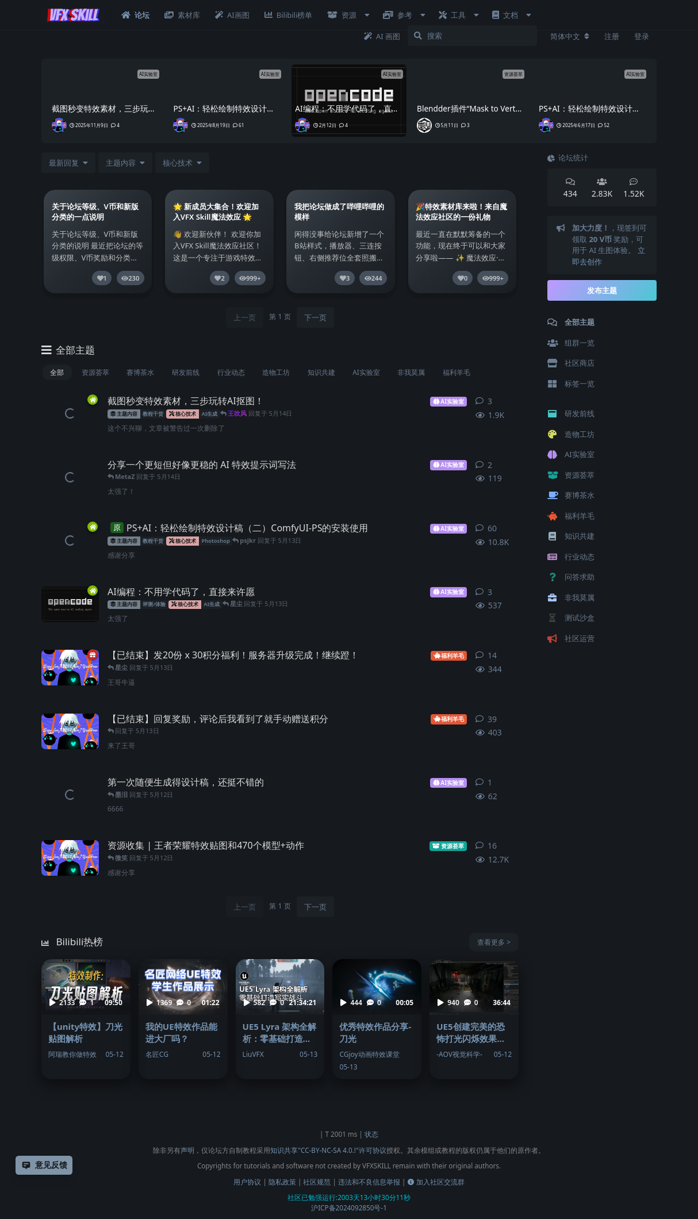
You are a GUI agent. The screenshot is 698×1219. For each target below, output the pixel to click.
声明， (191, 1150)
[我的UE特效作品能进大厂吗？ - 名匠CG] (183, 1019)
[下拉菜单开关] (125, 162)
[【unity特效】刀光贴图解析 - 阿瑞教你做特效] (86, 1019)
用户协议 (247, 1181)
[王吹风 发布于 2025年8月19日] (70, 540)
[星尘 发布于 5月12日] (70, 794)
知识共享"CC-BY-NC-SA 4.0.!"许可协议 (328, 1150)
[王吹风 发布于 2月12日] (70, 604)
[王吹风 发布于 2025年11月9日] (70, 413)
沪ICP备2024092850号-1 (349, 1207)
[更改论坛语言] (570, 36)
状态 (371, 1133)
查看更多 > (494, 941)
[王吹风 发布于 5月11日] (70, 731)
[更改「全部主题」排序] (68, 162)
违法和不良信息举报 (369, 1181)
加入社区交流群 (436, 1181)
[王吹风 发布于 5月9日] (70, 667)
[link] (97, 244)
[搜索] (472, 35)
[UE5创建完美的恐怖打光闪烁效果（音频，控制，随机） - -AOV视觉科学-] (474, 1019)
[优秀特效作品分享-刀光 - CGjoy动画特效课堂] (376, 1019)
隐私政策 (282, 1181)
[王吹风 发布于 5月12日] (70, 477)
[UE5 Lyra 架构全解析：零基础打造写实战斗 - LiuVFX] (280, 1019)
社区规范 (317, 1181)
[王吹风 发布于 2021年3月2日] (70, 858)
